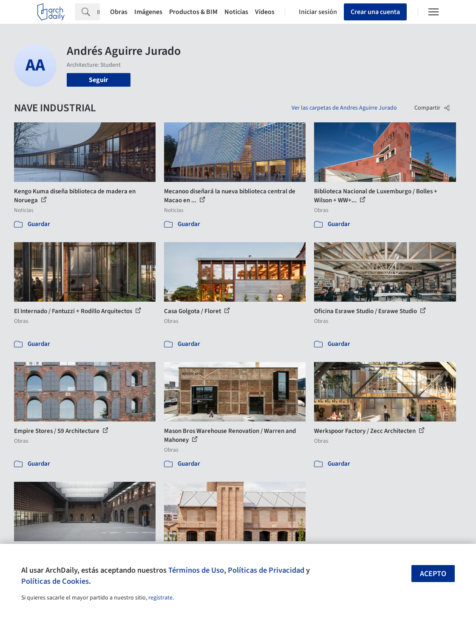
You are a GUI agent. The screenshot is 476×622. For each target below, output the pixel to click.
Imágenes (148, 11)
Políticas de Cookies (55, 581)
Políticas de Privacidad (266, 570)
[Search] (98, 11)
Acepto (433, 573)
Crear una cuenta (375, 12)
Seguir (98, 80)
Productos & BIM (193, 11)
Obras (119, 11)
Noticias (236, 11)
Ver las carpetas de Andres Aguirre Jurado (344, 108)
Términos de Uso (196, 570)
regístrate (160, 598)
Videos (265, 11)
